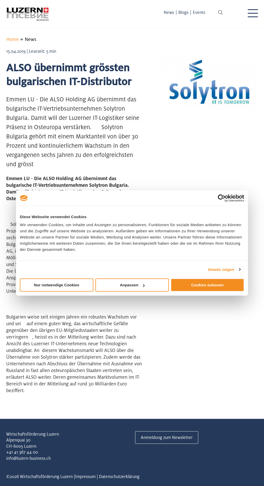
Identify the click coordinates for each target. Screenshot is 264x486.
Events (199, 12)
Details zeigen (221, 269)
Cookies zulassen (207, 285)
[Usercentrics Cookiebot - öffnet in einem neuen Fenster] (221, 198)
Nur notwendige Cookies (56, 285)
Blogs (183, 12)
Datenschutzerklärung (119, 476)
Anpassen (132, 285)
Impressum (85, 476)
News (169, 12)
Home (12, 39)
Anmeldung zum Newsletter (167, 437)
